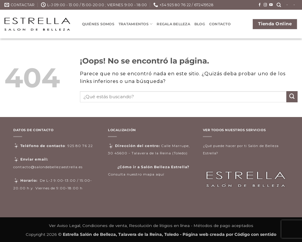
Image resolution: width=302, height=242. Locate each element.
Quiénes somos (98, 24)
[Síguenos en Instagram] (265, 5)
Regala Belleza (173, 24)
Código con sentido (255, 234)
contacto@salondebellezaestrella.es (48, 167)
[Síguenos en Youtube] (271, 5)
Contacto (220, 24)
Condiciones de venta (104, 225)
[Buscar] (278, 4)
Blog (199, 24)
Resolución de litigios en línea (159, 225)
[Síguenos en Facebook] (260, 5)
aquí (160, 174)
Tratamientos (135, 24)
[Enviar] (292, 96)
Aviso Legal (68, 225)
